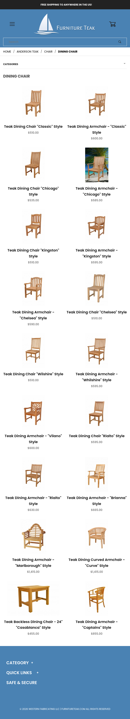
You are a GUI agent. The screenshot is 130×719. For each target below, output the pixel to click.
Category (17, 663)
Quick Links (19, 673)
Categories (10, 64)
